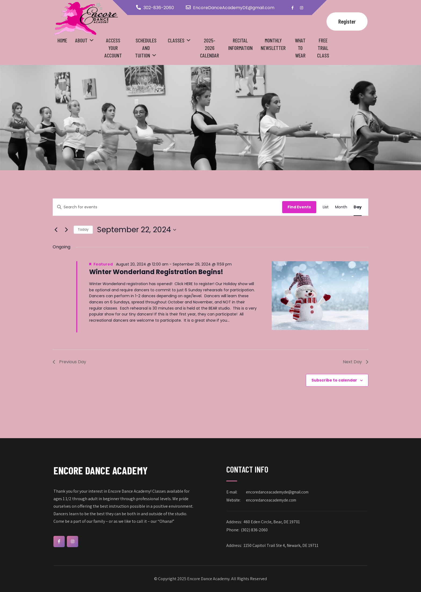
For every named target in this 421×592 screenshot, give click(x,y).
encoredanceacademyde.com (271, 500)
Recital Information (240, 44)
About (81, 40)
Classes (176, 40)
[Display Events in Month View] (341, 207)
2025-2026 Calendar (209, 48)
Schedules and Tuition (146, 48)
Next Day (355, 362)
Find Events (299, 207)
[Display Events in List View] (326, 207)
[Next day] (66, 230)
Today (83, 229)
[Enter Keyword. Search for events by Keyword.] (167, 207)
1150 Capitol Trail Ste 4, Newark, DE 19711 (281, 545)
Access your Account (113, 48)
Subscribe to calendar (334, 380)
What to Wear (300, 48)
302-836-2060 (158, 8)
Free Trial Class (323, 48)
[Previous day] (56, 230)
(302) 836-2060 (254, 530)
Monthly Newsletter (273, 44)
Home (62, 40)
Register (347, 21)
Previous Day (69, 362)
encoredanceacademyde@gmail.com (277, 492)
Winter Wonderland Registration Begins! (156, 271)
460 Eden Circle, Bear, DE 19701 (272, 522)
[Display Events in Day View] (358, 207)
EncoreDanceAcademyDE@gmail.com (233, 8)
